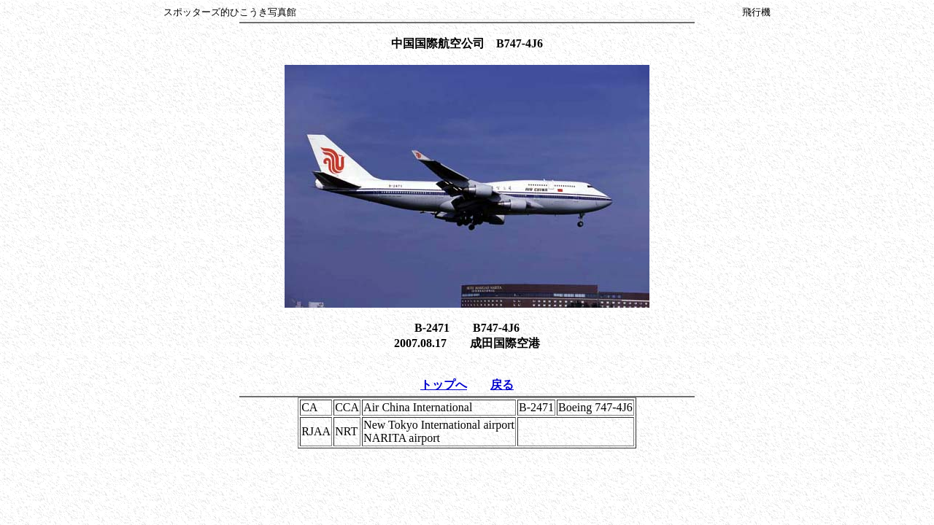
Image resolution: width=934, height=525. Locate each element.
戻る (502, 384)
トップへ (443, 384)
